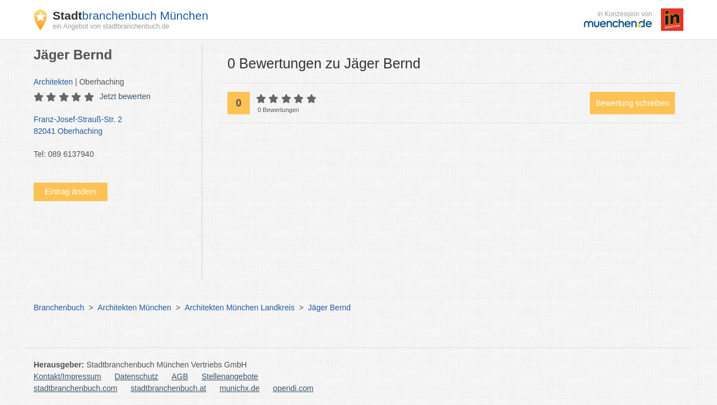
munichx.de (240, 388)
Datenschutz (137, 376)
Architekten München (134, 307)
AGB (179, 376)
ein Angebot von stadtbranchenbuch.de (111, 26)
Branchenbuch (59, 307)
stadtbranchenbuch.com (75, 388)
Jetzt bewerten (125, 96)
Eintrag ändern (70, 191)
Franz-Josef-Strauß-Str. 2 (112, 126)
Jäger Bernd (329, 307)
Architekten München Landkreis (240, 307)
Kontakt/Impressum (67, 376)
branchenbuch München (130, 15)
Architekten (53, 81)
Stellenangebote (230, 376)
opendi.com (293, 388)
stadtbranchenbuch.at (168, 388)
